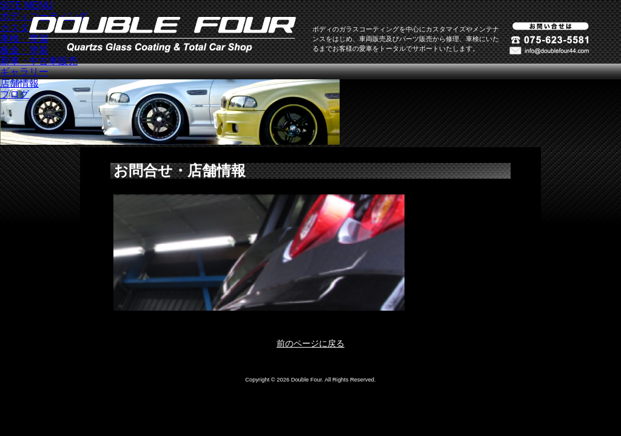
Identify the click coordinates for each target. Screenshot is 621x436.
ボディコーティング (43, 16)
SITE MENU (26, 5)
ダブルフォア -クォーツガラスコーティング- (162, 35)
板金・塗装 (24, 50)
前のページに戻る (310, 343)
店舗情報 (19, 83)
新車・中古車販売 (39, 61)
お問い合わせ (549, 50)
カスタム (19, 27)
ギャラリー (24, 72)
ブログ (14, 94)
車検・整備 (24, 38)
